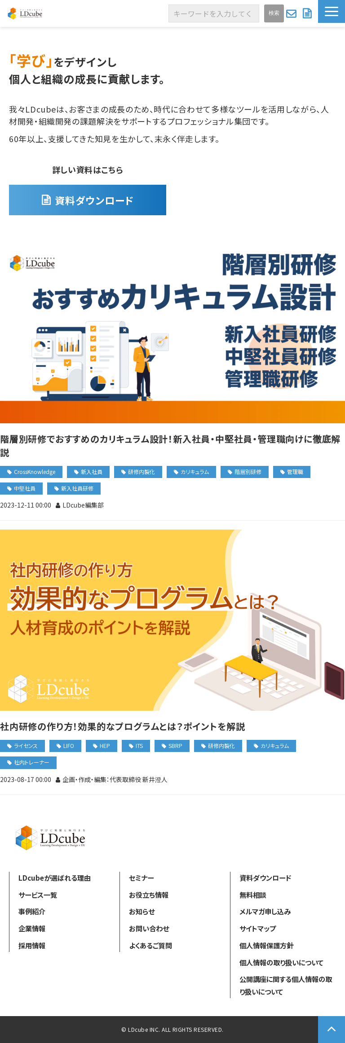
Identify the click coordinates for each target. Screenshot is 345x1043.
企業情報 (31, 928)
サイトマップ (257, 928)
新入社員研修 (77, 488)
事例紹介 (31, 911)
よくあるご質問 (150, 945)
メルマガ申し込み (265, 911)
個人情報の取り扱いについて (281, 962)
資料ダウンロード (308, 13)
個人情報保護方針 (266, 945)
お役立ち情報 (148, 895)
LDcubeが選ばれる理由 (54, 877)
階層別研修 (247, 471)
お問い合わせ (292, 13)
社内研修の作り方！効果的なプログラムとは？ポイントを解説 (122, 726)
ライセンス (26, 745)
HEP (105, 745)
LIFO (68, 745)
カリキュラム (195, 471)
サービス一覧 (37, 895)
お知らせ (142, 911)
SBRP (175, 745)
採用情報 (31, 945)
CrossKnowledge (34, 471)
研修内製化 (141, 471)
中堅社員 (24, 488)
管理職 (295, 471)
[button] (331, 11)
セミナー (141, 877)
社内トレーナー (31, 762)
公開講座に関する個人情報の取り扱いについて (285, 985)
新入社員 (91, 471)
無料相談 (252, 895)
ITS (139, 745)
